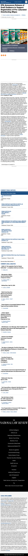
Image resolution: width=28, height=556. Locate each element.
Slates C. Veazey (6, 352)
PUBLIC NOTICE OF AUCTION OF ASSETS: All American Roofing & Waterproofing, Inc (12, 204)
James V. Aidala (6, 279)
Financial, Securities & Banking (14, 458)
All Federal (4, 50)
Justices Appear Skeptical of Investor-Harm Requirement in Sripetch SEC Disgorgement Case (6, 316)
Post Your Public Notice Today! (8, 193)
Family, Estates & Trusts (14, 455)
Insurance (14, 469)
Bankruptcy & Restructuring (14, 435)
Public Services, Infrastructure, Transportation (14, 480)
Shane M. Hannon (5, 403)
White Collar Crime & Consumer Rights (14, 485)
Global (14, 460)
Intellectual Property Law (14, 472)
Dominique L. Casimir (7, 402)
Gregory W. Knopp (6, 364)
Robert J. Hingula (6, 411)
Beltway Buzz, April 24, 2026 (8, 285)
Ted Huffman (5, 373)
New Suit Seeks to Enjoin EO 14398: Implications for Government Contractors (7, 399)
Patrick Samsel (6, 341)
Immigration (14, 466)
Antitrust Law (14, 432)
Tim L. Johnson (6, 298)
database (2, 503)
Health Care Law (14, 463)
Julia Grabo (5, 381)
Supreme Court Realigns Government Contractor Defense (7, 338)
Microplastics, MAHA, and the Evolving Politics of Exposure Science (6, 276)
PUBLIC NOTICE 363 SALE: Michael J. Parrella (6, 212)
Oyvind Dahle (5, 308)
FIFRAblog (23, 15)
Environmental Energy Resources (10, 47)
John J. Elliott (5, 392)
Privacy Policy (11, 500)
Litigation (14, 477)
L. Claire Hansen (6, 280)
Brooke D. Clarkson (6, 321)
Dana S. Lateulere (6, 15)
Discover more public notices (7, 261)
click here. (8, 550)
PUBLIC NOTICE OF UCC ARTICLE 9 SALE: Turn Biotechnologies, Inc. (6, 195)
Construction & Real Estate (14, 443)
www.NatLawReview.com (6, 504)
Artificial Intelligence (14, 430)
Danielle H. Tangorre (7, 332)
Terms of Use (3, 500)
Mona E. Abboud (13, 411)
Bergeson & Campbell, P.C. (15, 15)
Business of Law (14, 440)
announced (15, 84)
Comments (13, 94)
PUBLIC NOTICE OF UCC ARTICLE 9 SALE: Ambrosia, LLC (6, 231)
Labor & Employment (14, 475)
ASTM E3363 (8, 121)
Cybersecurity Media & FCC (14, 446)
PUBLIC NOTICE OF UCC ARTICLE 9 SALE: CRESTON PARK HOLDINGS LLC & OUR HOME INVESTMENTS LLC (13, 222)
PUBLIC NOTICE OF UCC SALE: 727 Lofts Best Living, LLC (6, 248)
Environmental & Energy (14, 452)
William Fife (5, 269)
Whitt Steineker (13, 352)
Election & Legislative (14, 449)
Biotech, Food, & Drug (14, 438)
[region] (14, 23)
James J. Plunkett (6, 287)
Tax (14, 483)
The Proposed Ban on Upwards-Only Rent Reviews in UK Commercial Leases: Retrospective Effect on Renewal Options (13, 389)
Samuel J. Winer (5, 322)
